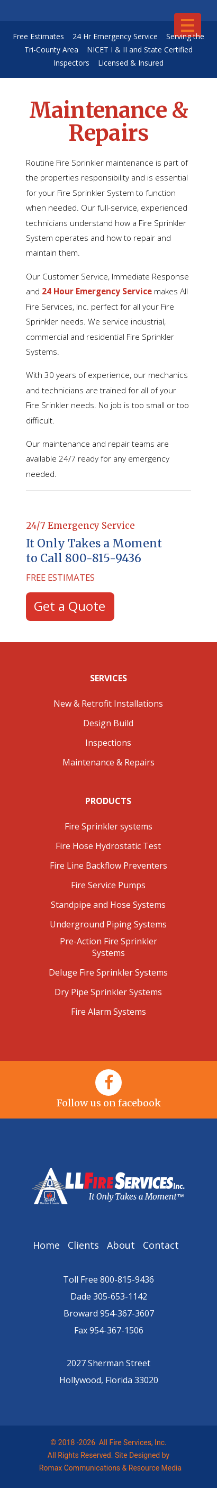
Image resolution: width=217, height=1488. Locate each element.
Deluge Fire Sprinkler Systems (108, 972)
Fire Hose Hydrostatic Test (108, 846)
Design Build (108, 723)
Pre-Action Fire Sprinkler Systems (108, 947)
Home (49, 1245)
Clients (84, 1245)
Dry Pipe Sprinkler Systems (108, 992)
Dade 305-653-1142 (108, 1296)
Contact (162, 1245)
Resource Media (155, 1468)
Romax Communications (77, 1468)
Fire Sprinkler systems (108, 826)
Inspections (108, 742)
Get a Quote (69, 606)
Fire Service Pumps (108, 885)
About (122, 1245)
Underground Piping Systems (108, 924)
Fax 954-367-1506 (108, 1330)
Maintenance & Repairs (108, 762)
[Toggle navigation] (187, 25)
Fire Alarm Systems (108, 1011)
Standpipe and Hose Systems (108, 904)
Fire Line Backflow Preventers (108, 865)
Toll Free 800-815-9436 (108, 1279)
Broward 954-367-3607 (109, 1313)
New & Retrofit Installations (108, 703)
